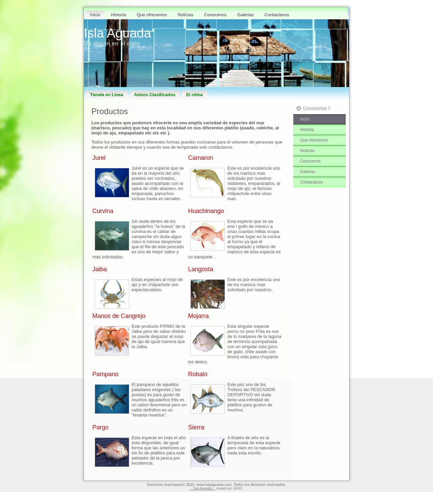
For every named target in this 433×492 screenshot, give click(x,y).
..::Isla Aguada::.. (202, 488)
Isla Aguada (117, 33)
